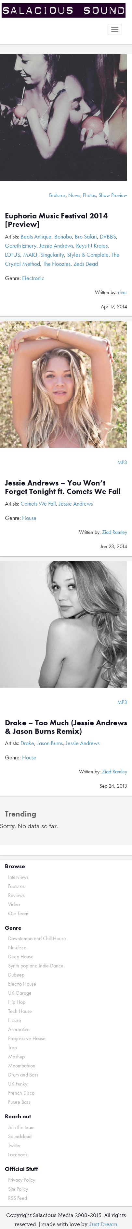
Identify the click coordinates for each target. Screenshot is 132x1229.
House (29, 518)
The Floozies (57, 263)
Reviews (16, 895)
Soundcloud (20, 1136)
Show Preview (113, 195)
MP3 (122, 462)
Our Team (18, 913)
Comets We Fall (38, 503)
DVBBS (108, 236)
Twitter (14, 1145)
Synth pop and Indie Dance (35, 965)
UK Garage (20, 992)
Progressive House (27, 1038)
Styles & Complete (88, 254)
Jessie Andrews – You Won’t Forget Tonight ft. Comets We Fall (63, 487)
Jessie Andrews (56, 245)
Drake (27, 743)
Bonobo (63, 236)
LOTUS (12, 254)
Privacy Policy (21, 1179)
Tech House (20, 1011)
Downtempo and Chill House (37, 938)
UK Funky (17, 1083)
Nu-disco (17, 947)
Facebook (18, 1154)
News (74, 195)
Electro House (22, 983)
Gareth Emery (20, 245)
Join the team (21, 1127)
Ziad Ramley (114, 532)
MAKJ (30, 254)
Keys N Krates (92, 245)
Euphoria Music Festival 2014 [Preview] (56, 220)
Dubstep (16, 974)
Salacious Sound (63, 10)
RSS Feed (17, 1198)
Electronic (33, 278)
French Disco (21, 1092)
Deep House (20, 956)
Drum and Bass (23, 1074)
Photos (89, 195)
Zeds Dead (85, 263)
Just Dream (103, 1224)
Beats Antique (35, 236)
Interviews (18, 877)
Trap (12, 1047)
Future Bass (19, 1102)
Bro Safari (86, 236)
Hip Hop (16, 1002)
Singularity (52, 254)
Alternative (19, 1029)
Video (14, 904)
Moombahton (21, 1065)
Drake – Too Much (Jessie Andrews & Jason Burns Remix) (66, 727)
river (122, 292)
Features (57, 195)
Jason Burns (50, 743)
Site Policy (18, 1189)
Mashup (16, 1056)
